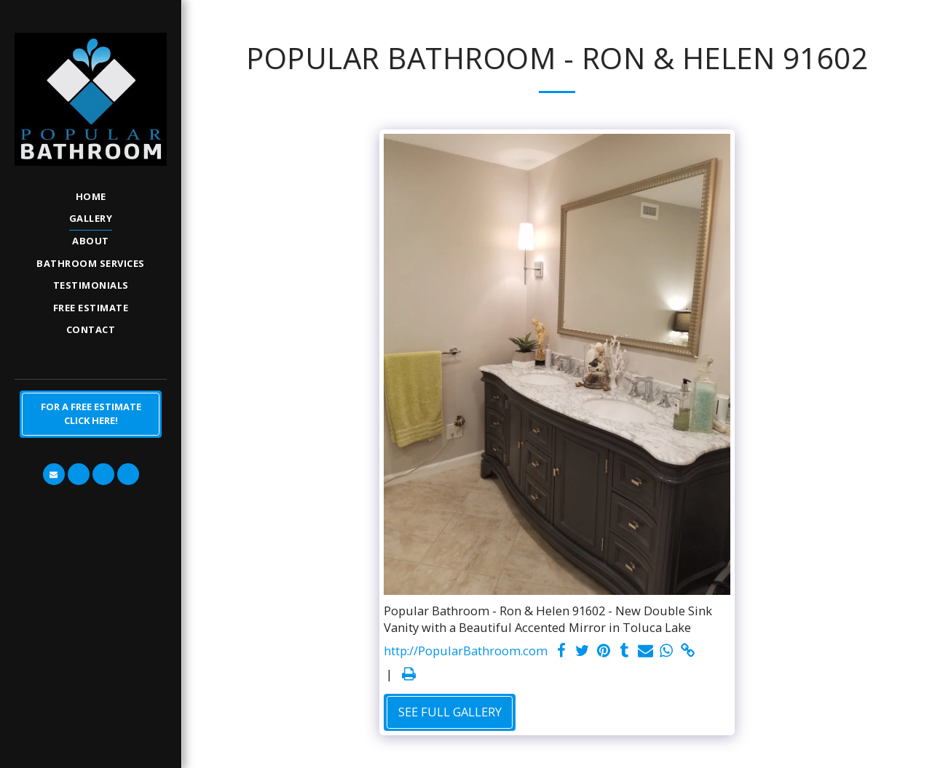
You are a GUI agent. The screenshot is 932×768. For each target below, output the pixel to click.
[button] (54, 474)
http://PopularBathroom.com (466, 650)
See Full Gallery (450, 711)
